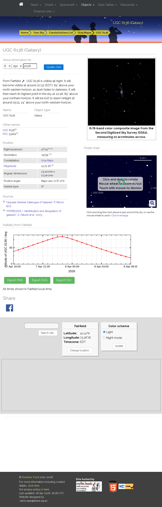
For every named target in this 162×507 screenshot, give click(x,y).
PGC (5, 134)
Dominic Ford (30, 477)
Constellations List (61, 32)
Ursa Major (84, 32)
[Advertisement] (81, 385)
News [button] (35, 4)
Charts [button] (49, 4)
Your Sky (38, 32)
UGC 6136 (102, 32)
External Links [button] (43, 11)
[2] (17, 133)
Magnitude (10, 166)
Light (108, 332)
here (46, 489)
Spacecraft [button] (67, 4)
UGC (5, 130)
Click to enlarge (119, 215)
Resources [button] (127, 4)
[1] (16, 129)
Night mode (112, 337)
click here (33, 485)
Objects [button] (86, 4)
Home (25, 32)
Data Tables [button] (106, 4)
